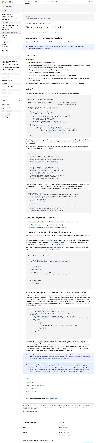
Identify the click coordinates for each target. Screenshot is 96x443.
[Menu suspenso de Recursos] (48, 2)
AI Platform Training (34, 227)
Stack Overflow (63, 430)
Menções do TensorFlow (65, 435)
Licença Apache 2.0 (47, 407)
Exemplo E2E (29, 382)
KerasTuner (58, 42)
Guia (49, 23)
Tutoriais (13, 10)
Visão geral (5, 10)
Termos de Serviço (27, 440)
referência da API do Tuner (53, 398)
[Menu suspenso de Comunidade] (60, 2)
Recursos (44, 2)
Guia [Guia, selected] (19, 10)
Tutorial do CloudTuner (32, 392)
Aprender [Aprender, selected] (27, 2)
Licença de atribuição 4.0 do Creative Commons (76, 405)
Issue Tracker (62, 425)
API (36, 2)
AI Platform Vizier (34, 225)
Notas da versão (63, 427)
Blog (24, 425)
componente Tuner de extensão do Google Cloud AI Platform (69, 299)
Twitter (24, 430)
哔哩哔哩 (25, 432)
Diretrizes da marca (64, 432)
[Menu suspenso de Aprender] (32, 2)
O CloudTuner (29, 240)
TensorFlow (28, 23)
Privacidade (36, 440)
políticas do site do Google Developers (75, 407)
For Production (7, 7)
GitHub (91, 2)
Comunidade (55, 2)
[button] (9, 93)
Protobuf (38, 70)
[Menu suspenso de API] (38, 2)
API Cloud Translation (46, 18)
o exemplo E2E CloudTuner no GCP (76, 371)
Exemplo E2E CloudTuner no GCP (35, 386)
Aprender (35, 23)
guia (30, 369)
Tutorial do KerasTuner (32, 389)
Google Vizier (87, 235)
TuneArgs (45, 303)
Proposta (28, 395)
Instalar (20, 2)
